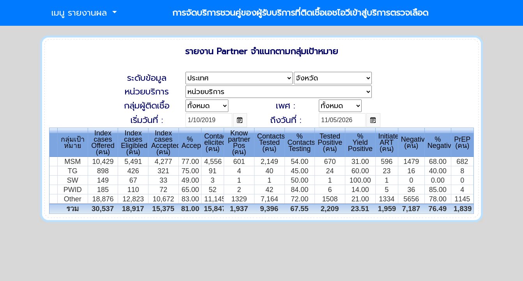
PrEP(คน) (462, 142)
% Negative (441, 142)
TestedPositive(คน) (330, 142)
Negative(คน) (415, 142)
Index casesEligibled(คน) (134, 142)
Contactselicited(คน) (218, 142)
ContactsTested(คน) (271, 142)
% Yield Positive (360, 142)
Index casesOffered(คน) (103, 142)
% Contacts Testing (301, 142)
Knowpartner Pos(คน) (239, 142)
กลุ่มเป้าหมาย (73, 142)
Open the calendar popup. (240, 120)
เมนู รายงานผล (80, 12)
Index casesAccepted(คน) (165, 142)
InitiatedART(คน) (390, 142)
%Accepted (196, 142)
